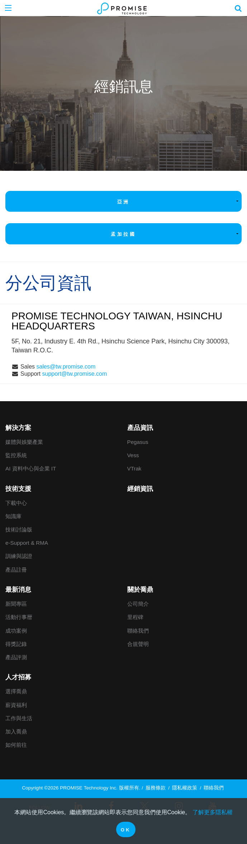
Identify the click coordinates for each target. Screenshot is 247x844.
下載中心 (16, 503)
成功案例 (16, 631)
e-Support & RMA (26, 543)
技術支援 (18, 488)
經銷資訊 (140, 488)
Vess (133, 455)
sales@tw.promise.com (65, 367)
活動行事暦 (18, 617)
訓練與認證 (18, 556)
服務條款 (156, 788)
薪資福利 (16, 705)
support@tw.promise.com (74, 374)
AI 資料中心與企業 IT (30, 468)
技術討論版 (18, 529)
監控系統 (16, 455)
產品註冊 (16, 570)
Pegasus (137, 442)
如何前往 (16, 745)
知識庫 (13, 516)
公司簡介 (138, 604)
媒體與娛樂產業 (24, 442)
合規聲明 (138, 644)
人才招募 (18, 677)
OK (126, 830)
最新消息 (18, 589)
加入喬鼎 (16, 731)
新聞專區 (16, 604)
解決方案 (18, 427)
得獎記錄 (16, 644)
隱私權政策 (184, 788)
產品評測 (16, 657)
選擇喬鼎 (16, 691)
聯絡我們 (138, 631)
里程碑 (135, 617)
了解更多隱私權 (213, 812)
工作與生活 (18, 718)
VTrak (134, 468)
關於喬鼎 (140, 589)
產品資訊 (140, 427)
